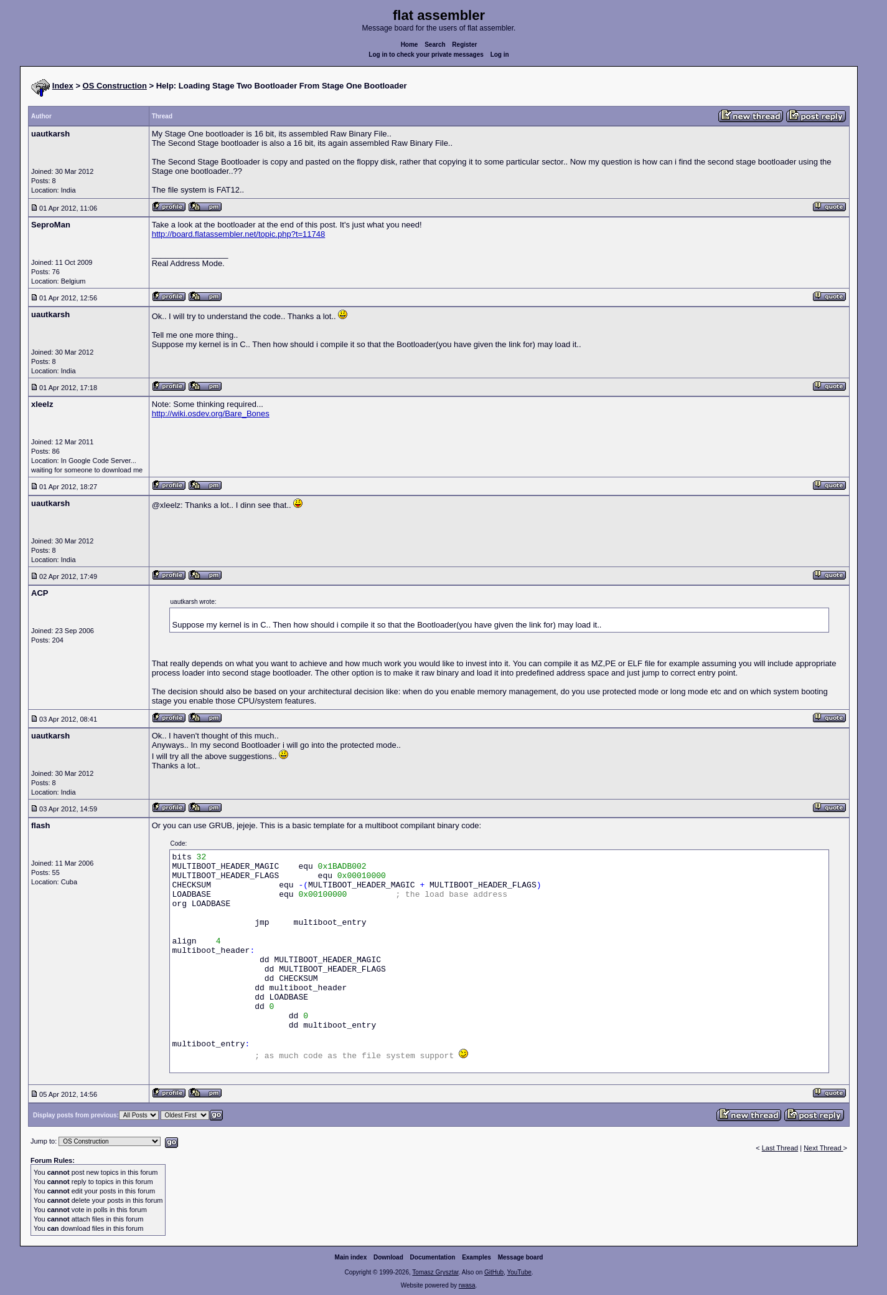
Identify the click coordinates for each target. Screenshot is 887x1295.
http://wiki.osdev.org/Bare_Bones (211, 413)
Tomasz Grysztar (435, 1272)
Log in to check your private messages (426, 54)
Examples (476, 1257)
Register (464, 44)
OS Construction (115, 85)
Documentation (433, 1257)
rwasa (467, 1285)
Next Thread (823, 1148)
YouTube (519, 1272)
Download (388, 1257)
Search (435, 44)
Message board (520, 1257)
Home (409, 44)
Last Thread (780, 1148)
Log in (499, 54)
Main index (351, 1257)
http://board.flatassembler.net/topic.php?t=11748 (239, 234)
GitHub (494, 1272)
